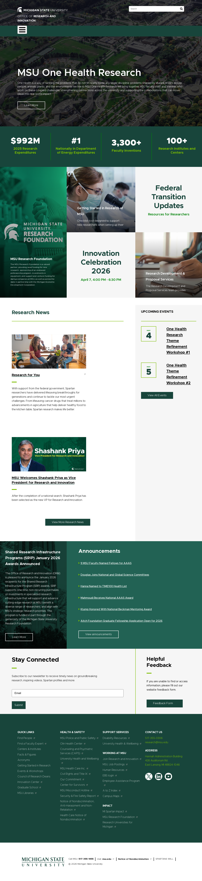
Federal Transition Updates (169, 195)
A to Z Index (112, 788)
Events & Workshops (30, 769)
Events (141, 30)
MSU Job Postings (115, 762)
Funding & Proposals (44, 30)
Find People (26, 736)
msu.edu (108, 857)
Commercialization (91, 30)
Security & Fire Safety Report (79, 794)
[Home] (43, 865)
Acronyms (23, 758)
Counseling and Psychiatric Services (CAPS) (76, 749)
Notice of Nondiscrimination (135, 857)
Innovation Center (30, 780)
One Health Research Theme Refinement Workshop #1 (178, 338)
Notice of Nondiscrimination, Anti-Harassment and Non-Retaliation (77, 803)
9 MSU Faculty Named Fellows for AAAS (106, 561)
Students (157, 30)
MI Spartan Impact (115, 809)
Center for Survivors (74, 783)
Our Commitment (72, 777)
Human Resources (115, 768)
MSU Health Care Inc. (74, 766)
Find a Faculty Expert (32, 741)
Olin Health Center (73, 741)
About (24, 30)
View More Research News (68, 520)
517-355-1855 (86, 857)
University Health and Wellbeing (79, 759)
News (128, 30)
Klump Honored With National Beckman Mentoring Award (116, 607)
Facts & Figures (26, 752)
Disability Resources (116, 736)
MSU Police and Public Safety (79, 736)
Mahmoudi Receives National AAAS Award (107, 596)
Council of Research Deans (33, 774)
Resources (113, 30)
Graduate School (29, 785)
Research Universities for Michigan (118, 822)
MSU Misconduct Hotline (76, 788)
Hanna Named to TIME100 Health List (104, 584)
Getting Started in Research (33, 763)
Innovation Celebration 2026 (101, 260)
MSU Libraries (27, 791)
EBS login (110, 773)
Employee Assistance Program (121, 781)
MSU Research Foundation (31, 257)
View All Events (157, 393)
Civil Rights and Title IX (75, 772)
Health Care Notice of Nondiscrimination (73, 815)
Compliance (68, 30)
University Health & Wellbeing (122, 741)
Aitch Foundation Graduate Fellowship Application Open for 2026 (121, 619)
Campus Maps (113, 794)
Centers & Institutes (29, 747)
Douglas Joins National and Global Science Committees (115, 573)
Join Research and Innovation (122, 757)
